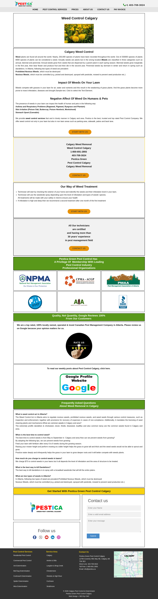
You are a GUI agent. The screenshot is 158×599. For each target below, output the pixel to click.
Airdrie (49, 560)
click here (105, 368)
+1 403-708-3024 (134, 5)
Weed (18, 57)
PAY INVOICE (119, 9)
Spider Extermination (21, 581)
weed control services (35, 118)
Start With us (80, 132)
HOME (35, 9)
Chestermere (51, 571)
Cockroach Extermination (23, 576)
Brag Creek (59, 566)
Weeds (104, 60)
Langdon (50, 566)
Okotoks (50, 576)
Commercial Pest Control (23, 560)
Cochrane (50, 581)
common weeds (57, 423)
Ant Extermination (20, 566)
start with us (79, 211)
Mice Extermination (20, 586)
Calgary (49, 555)
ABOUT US (88, 9)
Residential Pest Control (22, 555)
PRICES (75, 9)
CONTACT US (103, 9)
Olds (55, 560)
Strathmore (51, 586)
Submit (93, 536)
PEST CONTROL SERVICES (55, 9)
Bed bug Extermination (22, 571)
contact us (79, 175)
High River (58, 576)
